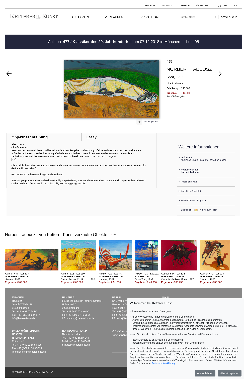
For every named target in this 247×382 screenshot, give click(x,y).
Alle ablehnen (205, 373)
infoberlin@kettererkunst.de (126, 318)
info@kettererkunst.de (23, 318)
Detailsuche (229, 17)
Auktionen (80, 17)
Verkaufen (114, 17)
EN (225, 5)
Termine (184, 5)
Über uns (202, 5)
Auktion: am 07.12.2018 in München (114, 42)
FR (235, 5)
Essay (91, 137)
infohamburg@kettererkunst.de (78, 318)
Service (150, 5)
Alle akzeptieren (229, 373)
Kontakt (166, 5)
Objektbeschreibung (30, 137)
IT (230, 5)
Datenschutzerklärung (163, 363)
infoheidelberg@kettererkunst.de (29, 351)
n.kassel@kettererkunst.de (76, 344)
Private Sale (151, 17)
